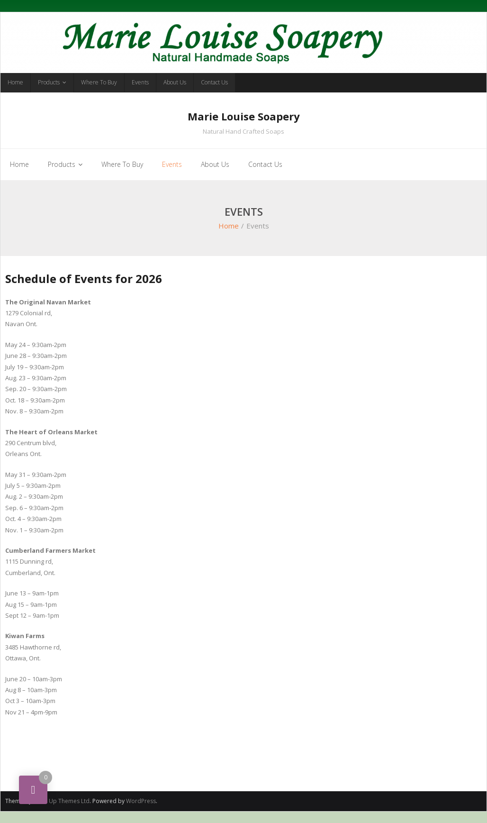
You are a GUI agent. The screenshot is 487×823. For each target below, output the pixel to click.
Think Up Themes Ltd (61, 801)
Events (140, 82)
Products (49, 82)
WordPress (141, 801)
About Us (174, 82)
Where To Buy (99, 82)
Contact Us (214, 82)
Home (15, 82)
